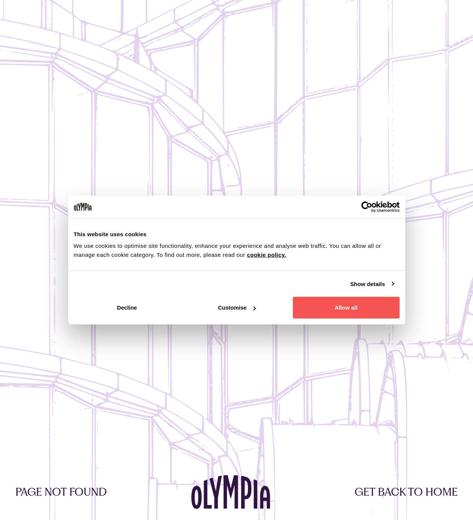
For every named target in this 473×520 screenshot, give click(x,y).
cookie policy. (266, 255)
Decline (127, 307)
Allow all (346, 307)
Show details (367, 283)
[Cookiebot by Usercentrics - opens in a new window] (367, 206)
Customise (237, 307)
